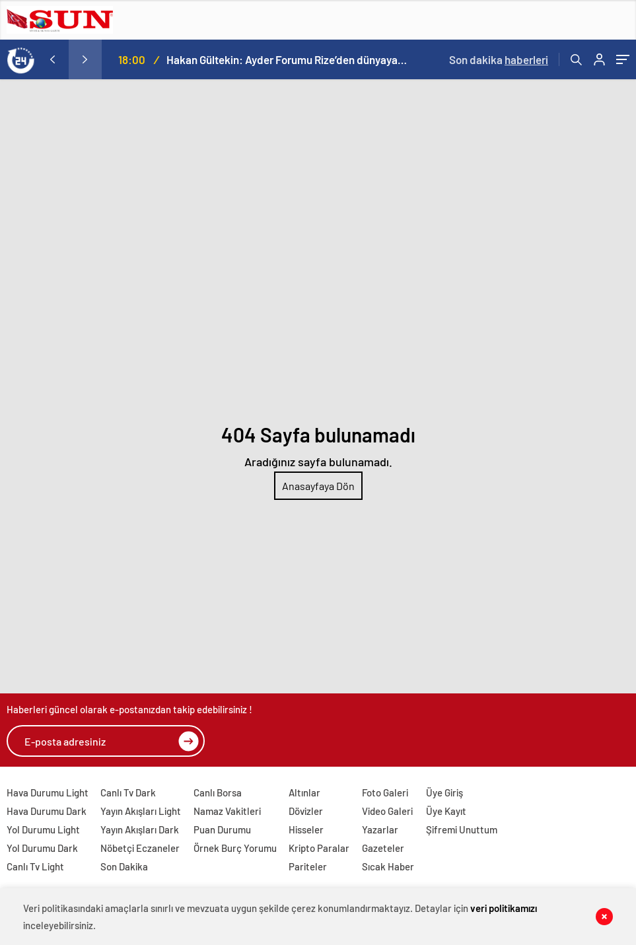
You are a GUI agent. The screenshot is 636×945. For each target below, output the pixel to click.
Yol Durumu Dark (42, 848)
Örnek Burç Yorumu (235, 848)
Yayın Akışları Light (140, 811)
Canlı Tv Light (35, 866)
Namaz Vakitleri (227, 811)
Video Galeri (387, 811)
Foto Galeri (385, 792)
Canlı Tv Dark (128, 792)
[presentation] (52, 59)
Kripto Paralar (319, 848)
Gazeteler (383, 848)
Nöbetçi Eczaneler (140, 848)
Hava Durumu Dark (47, 811)
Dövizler (306, 811)
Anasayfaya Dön (318, 485)
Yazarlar (380, 829)
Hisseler (306, 829)
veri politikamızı (503, 908)
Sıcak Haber (388, 866)
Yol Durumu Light (43, 829)
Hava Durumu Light (47, 792)
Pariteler (308, 866)
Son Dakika (124, 866)
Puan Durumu (222, 829)
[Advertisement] (318, 178)
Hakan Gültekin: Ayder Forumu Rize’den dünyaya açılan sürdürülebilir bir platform (287, 59)
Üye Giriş (444, 792)
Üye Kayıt (446, 811)
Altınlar (304, 792)
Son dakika (498, 59)
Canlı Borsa (218, 792)
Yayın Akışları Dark (139, 829)
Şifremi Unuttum (461, 829)
